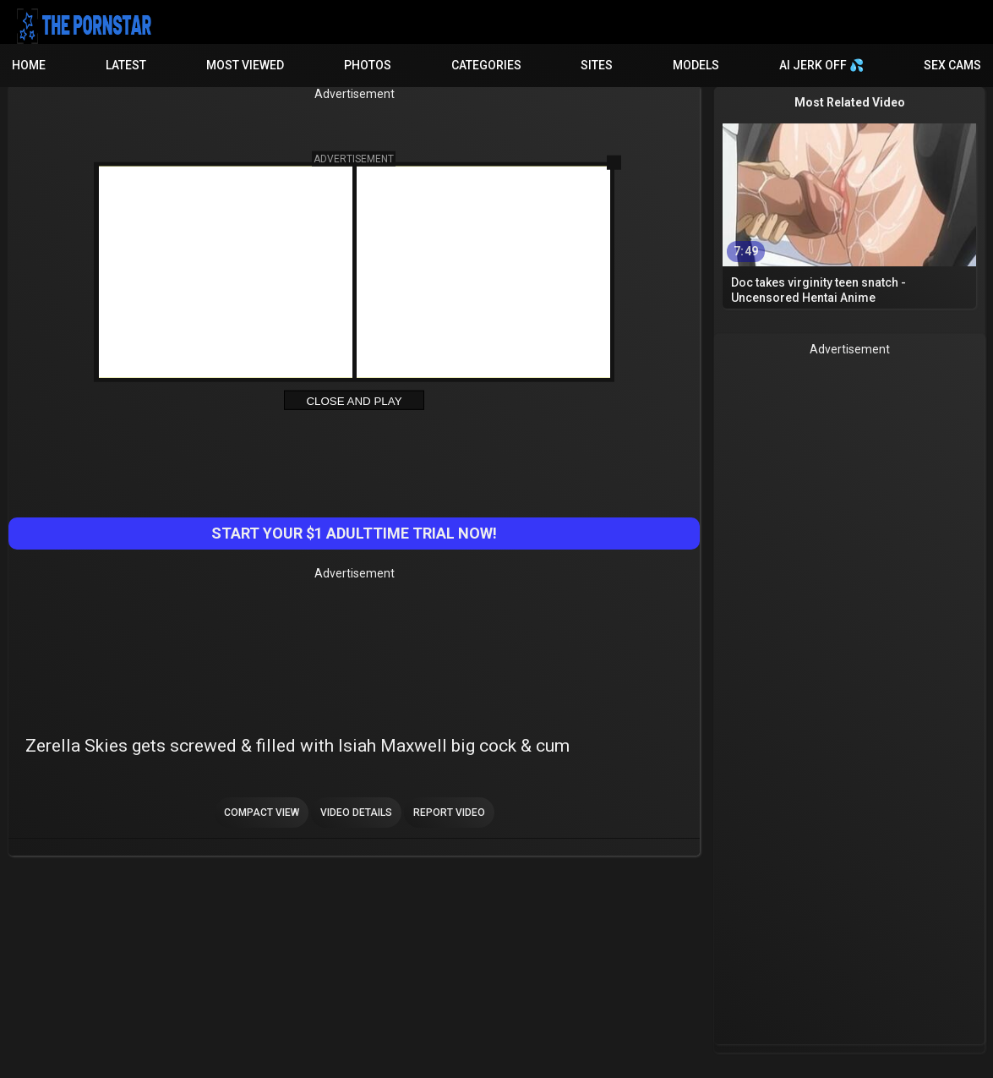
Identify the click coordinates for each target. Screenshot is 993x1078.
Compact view (261, 812)
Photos (367, 65)
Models (696, 65)
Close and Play (353, 401)
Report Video (449, 812)
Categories (486, 65)
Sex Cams (952, 65)
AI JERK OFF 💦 (821, 65)
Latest (126, 65)
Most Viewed (245, 65)
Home (29, 65)
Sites (597, 65)
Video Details (356, 812)
